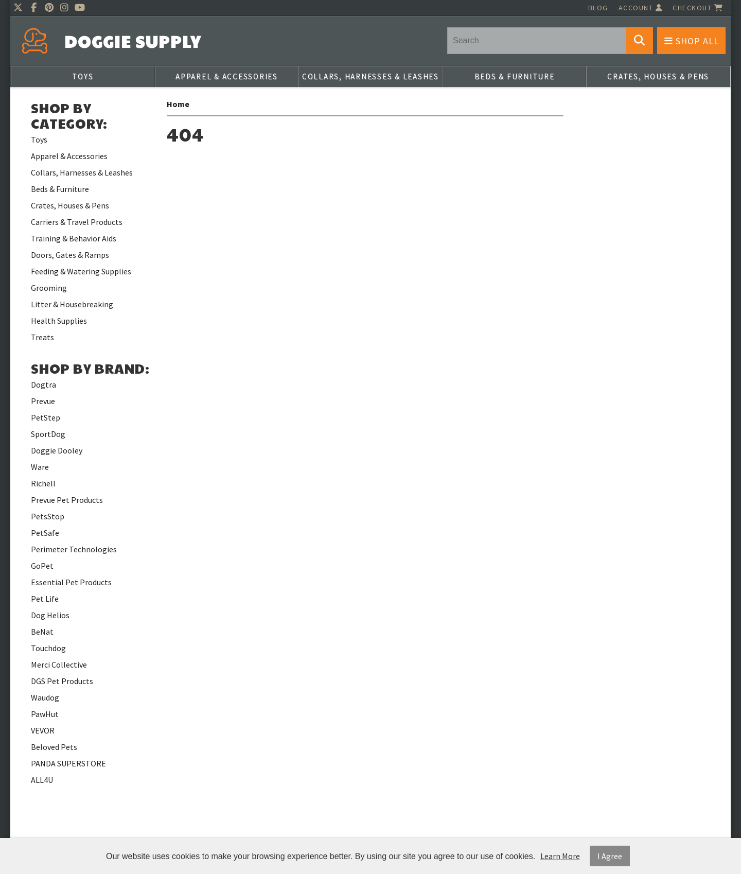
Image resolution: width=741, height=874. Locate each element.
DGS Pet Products (62, 681)
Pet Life (45, 598)
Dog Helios (50, 615)
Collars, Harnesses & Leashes (370, 76)
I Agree (609, 856)
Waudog (45, 697)
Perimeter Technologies (74, 549)
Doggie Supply (132, 41)
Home (178, 104)
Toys (82, 76)
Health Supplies (59, 321)
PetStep (45, 417)
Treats (42, 337)
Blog (598, 7)
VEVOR (43, 730)
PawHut (45, 714)
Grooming (49, 288)
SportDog (48, 434)
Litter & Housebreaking (72, 304)
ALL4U (42, 780)
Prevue (43, 401)
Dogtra (43, 384)
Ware (40, 467)
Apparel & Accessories (226, 76)
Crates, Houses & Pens (658, 76)
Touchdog (48, 648)
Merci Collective (59, 664)
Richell (43, 483)
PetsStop (47, 516)
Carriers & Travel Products (76, 222)
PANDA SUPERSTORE (68, 763)
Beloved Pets (54, 747)
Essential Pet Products (71, 582)
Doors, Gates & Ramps (70, 255)
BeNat (42, 631)
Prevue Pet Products (67, 500)
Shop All (691, 41)
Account (641, 7)
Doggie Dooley (56, 450)
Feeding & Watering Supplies (81, 271)
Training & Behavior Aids (73, 238)
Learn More (560, 856)
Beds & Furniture (514, 76)
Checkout (698, 7)
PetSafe (45, 533)
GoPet (42, 566)
